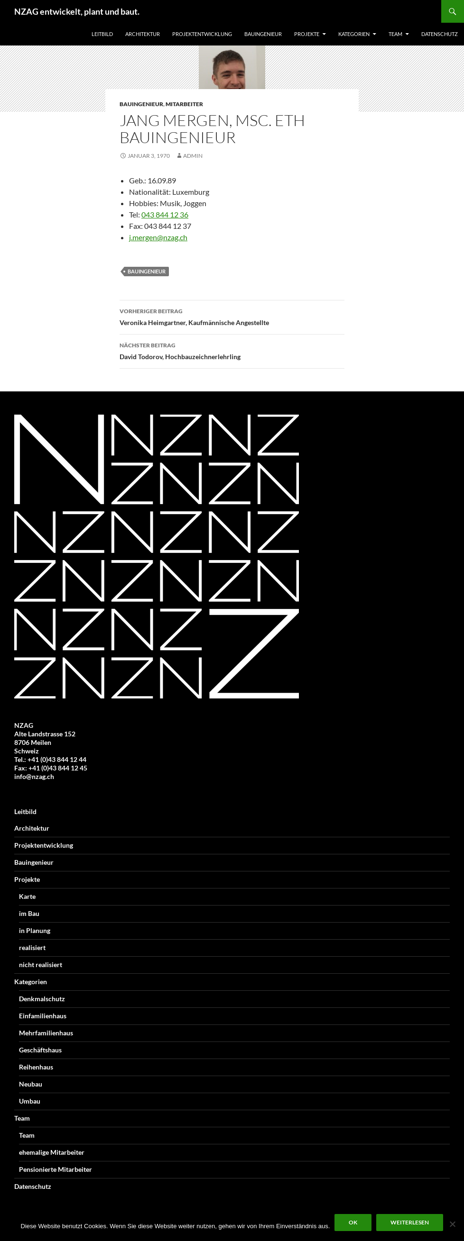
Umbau (29, 1101)
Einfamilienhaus (42, 1016)
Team (395, 34)
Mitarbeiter (184, 104)
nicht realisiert (40, 964)
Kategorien (354, 34)
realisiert (32, 947)
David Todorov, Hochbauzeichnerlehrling (232, 350)
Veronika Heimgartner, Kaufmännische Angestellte (232, 316)
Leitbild (102, 34)
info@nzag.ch (34, 776)
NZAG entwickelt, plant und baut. (76, 11)
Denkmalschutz (42, 999)
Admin (193, 155)
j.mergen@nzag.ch (158, 237)
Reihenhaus (36, 1067)
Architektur (142, 34)
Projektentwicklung (202, 34)
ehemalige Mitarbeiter (51, 1152)
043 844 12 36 (164, 214)
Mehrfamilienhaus (46, 1033)
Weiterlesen (409, 1222)
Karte (27, 896)
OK (353, 1222)
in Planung (34, 930)
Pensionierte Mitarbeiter (55, 1169)
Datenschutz (439, 34)
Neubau (30, 1084)
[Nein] (452, 1224)
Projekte (306, 34)
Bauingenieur (263, 34)
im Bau (29, 913)
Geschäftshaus (40, 1050)
